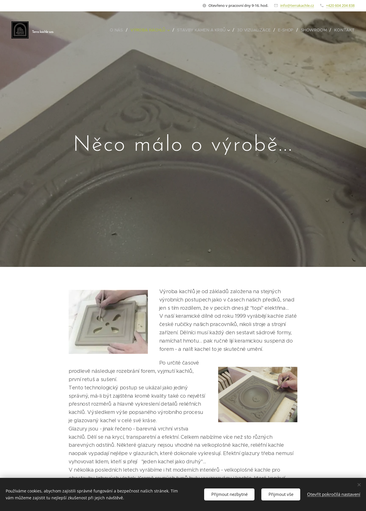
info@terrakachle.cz (297, 5)
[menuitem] (118, 30)
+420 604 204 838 (340, 5)
